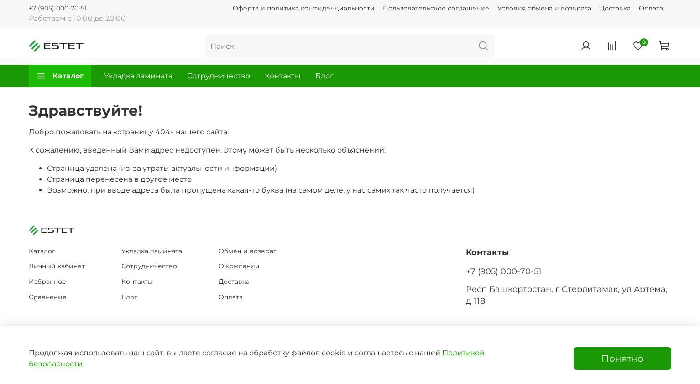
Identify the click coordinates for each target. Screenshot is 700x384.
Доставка (615, 8)
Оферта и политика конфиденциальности (304, 8)
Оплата (651, 8)
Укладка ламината (138, 76)
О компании (239, 266)
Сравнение (48, 297)
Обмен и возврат (248, 251)
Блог (324, 76)
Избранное (47, 281)
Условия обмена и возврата (544, 8)
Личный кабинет (57, 266)
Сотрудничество (218, 76)
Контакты (283, 76)
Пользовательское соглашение (436, 8)
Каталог (60, 76)
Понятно (622, 358)
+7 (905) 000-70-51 (58, 8)
